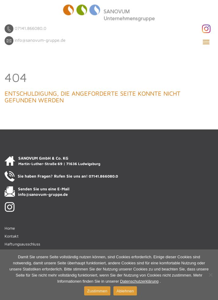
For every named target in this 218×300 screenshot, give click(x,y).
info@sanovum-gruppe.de (40, 40)
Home (10, 228)
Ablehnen (125, 291)
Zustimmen (97, 291)
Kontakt (12, 236)
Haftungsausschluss (22, 244)
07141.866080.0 (30, 28)
